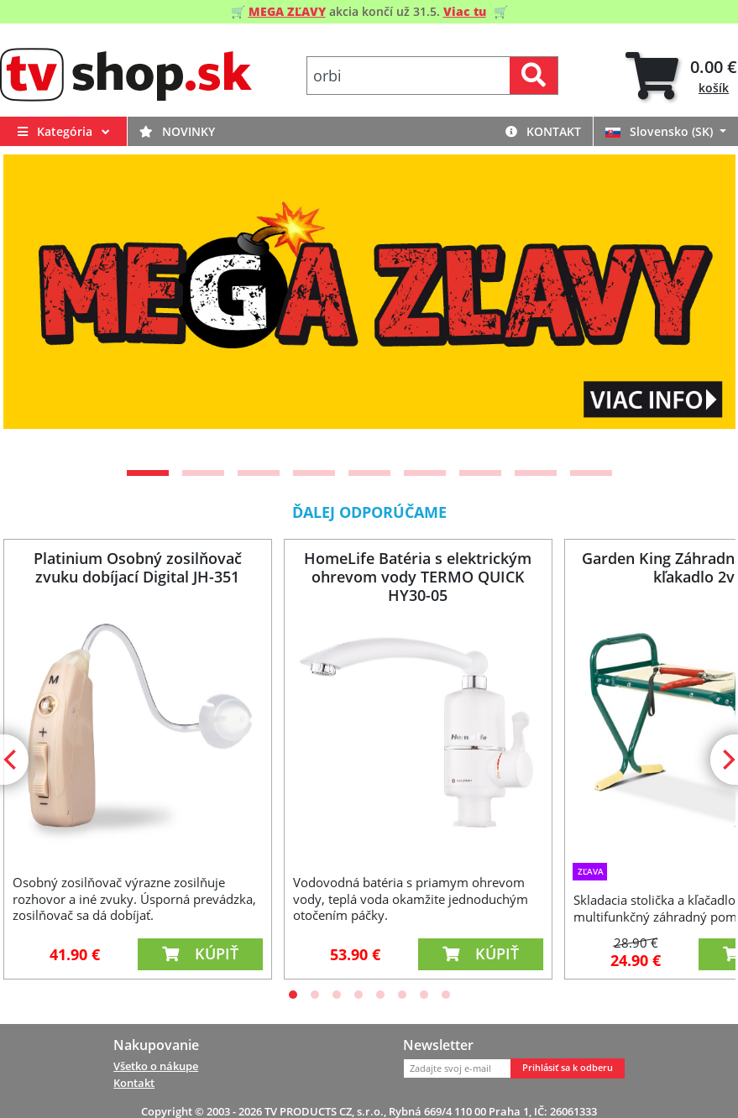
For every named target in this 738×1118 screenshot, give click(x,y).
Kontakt (543, 131)
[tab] (681, 76)
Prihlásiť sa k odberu (567, 1068)
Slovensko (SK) (660, 131)
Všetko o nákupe (155, 1066)
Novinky (177, 131)
